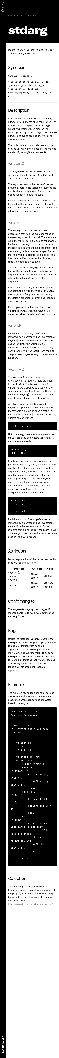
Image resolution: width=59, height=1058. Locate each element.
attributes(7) (29, 562)
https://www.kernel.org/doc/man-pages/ (30, 904)
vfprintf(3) (14, 670)
